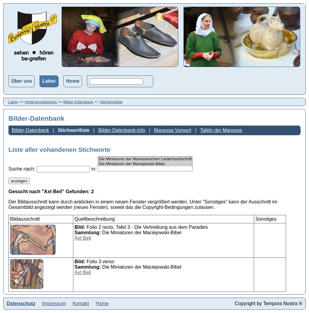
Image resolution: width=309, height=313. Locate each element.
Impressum (54, 303)
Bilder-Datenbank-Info (121, 130)
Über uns (21, 81)
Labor (49, 81)
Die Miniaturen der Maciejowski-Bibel (145, 163)
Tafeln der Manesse (221, 130)
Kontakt (81, 303)
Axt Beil (83, 238)
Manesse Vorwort (172, 130)
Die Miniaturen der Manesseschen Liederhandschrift (145, 159)
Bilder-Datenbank (78, 102)
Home (72, 81)
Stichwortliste (111, 102)
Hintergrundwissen (41, 102)
